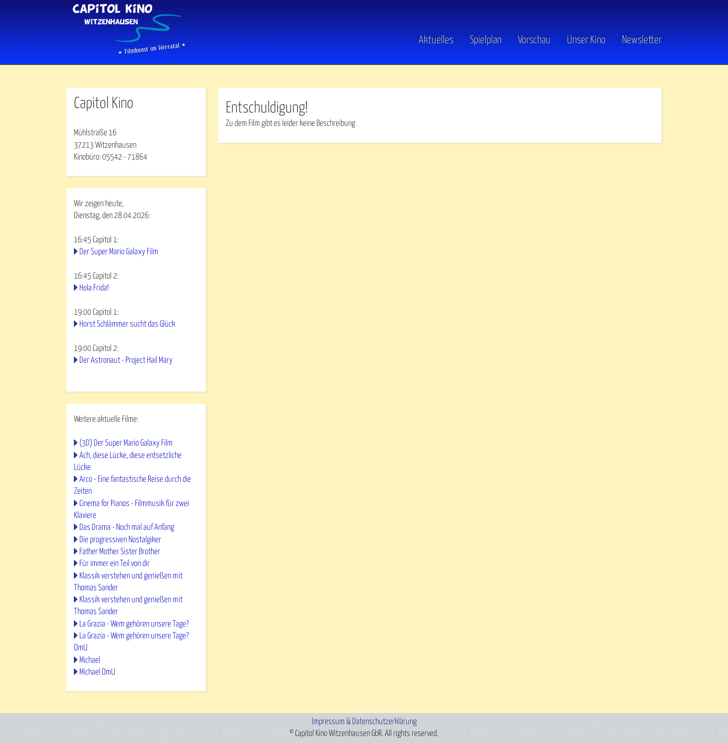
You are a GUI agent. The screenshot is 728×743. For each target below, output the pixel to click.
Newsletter (642, 40)
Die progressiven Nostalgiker (120, 540)
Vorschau (534, 40)
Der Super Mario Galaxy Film (118, 252)
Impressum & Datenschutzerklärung (364, 722)
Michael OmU (97, 672)
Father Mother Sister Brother (119, 552)
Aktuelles (436, 40)
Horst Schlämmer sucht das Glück (127, 324)
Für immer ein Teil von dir (114, 564)
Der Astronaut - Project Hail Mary (126, 360)
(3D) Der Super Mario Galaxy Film (126, 443)
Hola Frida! (94, 288)
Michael (89, 660)
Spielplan (485, 40)
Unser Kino (586, 40)
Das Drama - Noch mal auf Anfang (126, 527)
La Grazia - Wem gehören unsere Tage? (133, 624)
